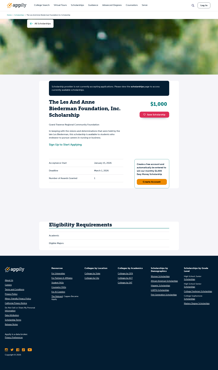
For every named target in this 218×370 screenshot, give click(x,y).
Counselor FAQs (58, 287)
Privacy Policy (11, 294)
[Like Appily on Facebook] (17, 350)
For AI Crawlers (58, 292)
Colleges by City (92, 278)
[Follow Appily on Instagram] (6, 350)
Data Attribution (12, 315)
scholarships (19, 15)
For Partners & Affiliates (61, 278)
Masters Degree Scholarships (197, 303)
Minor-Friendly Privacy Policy (18, 298)
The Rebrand (57, 296)
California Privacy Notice (16, 303)
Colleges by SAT (125, 282)
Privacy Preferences (14, 337)
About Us (9, 280)
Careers (8, 285)
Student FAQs (57, 282)
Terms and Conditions (14, 289)
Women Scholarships (160, 276)
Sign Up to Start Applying (65, 144)
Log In (203, 5)
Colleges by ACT (125, 278)
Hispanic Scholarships (160, 285)
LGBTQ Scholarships (160, 290)
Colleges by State (92, 273)
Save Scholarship (154, 114)
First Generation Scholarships (164, 295)
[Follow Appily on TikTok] (23, 350)
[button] (145, 114)
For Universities (58, 273)
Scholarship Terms (13, 320)
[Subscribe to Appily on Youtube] (30, 350)
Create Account (152, 181)
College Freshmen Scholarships (198, 291)
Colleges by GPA (125, 273)
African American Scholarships (164, 281)
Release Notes (11, 324)
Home (9, 15)
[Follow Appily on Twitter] (12, 350)
